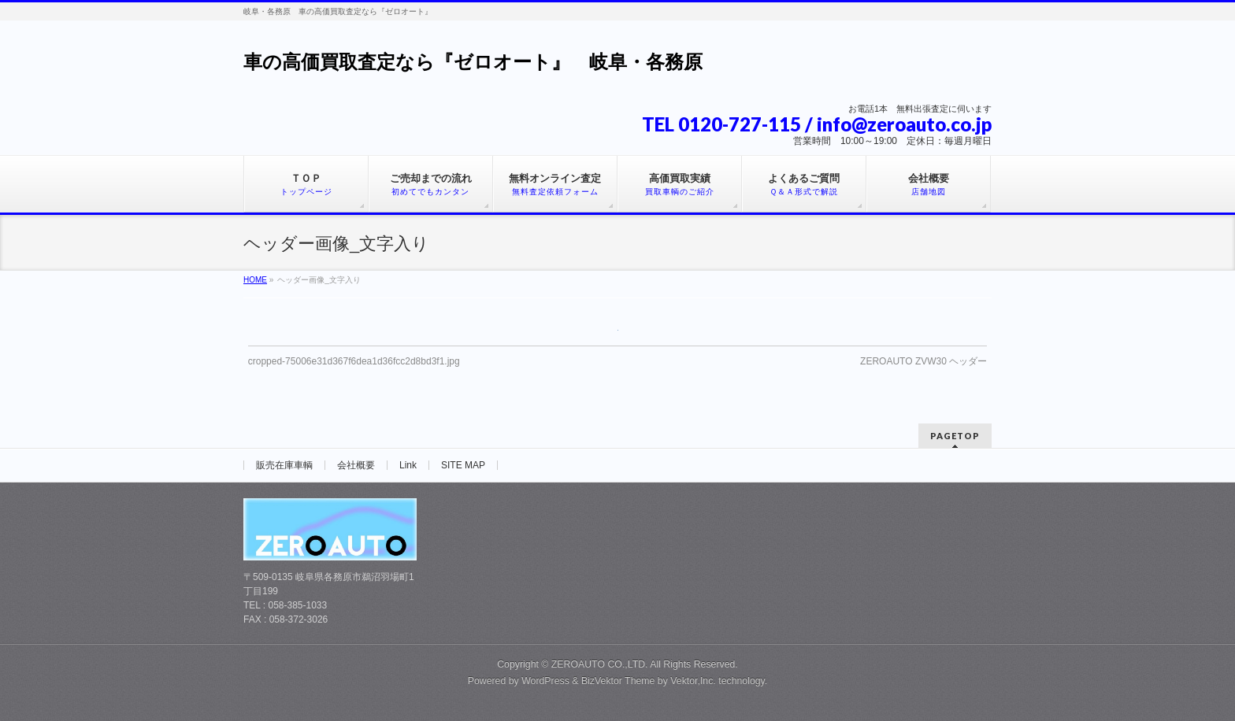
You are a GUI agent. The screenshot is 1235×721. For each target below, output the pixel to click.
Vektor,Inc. (693, 680)
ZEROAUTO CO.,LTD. (600, 664)
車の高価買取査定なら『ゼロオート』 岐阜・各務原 (473, 61)
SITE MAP (463, 465)
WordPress (545, 680)
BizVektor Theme (618, 680)
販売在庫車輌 (284, 465)
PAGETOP (955, 436)
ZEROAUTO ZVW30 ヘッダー (923, 361)
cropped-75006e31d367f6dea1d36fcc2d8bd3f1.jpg (354, 361)
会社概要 (356, 465)
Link (408, 465)
